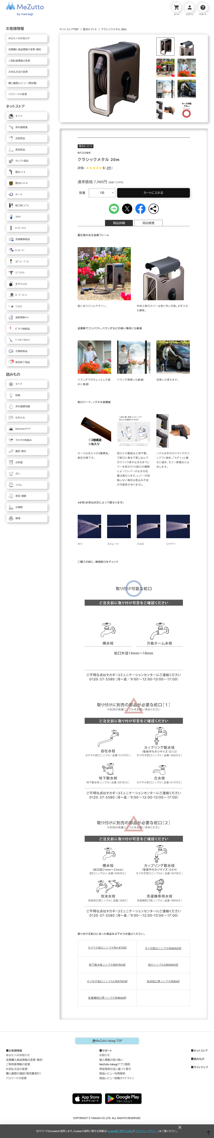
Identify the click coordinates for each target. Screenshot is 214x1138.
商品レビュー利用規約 (112, 1073)
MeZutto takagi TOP (107, 1041)
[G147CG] (120, 947)
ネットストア (201, 1050)
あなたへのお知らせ (18, 1055)
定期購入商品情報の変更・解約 (24, 1059)
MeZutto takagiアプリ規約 (114, 1064)
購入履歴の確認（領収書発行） (23, 1073)
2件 (109, 168)
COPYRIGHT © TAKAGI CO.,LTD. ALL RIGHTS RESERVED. (107, 1118)
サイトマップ (201, 1067)
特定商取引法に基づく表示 (115, 1069)
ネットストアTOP (69, 29)
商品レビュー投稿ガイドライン (116, 1078)
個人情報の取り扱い (111, 1059)
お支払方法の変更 (17, 1069)
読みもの (199, 1059)
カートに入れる (153, 192)
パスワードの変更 (16, 1078)
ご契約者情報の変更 (18, 1064)
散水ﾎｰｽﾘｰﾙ (89, 29)
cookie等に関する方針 (120, 1131)
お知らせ (104, 1055)
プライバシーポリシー (146, 1131)
